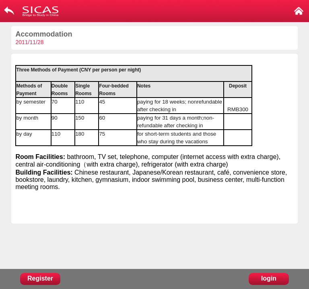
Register (40, 278)
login (268, 278)
